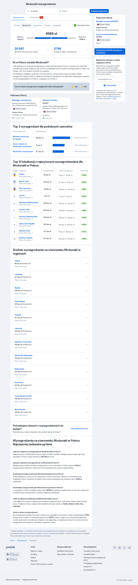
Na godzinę (57, 25)
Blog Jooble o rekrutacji (65, 554)
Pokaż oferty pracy (82, 138)
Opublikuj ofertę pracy (65, 551)
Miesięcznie (26, 25)
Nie (84, 86)
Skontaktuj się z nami (79, 429)
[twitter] (124, 548)
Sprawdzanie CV (89, 570)
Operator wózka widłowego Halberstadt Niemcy (53, 100)
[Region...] (73, 11)
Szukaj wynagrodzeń (99, 11)
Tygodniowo (37, 25)
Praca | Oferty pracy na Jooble (42, 564)
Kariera (33, 558)
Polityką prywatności (113, 96)
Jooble (129, 580)
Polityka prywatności (29, 580)
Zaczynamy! (109, 85)
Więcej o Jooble (36, 551)
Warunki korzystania (13, 580)
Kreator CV (88, 567)
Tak (75, 86)
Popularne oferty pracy (92, 551)
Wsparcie (34, 561)
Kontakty (34, 554)
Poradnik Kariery (89, 554)
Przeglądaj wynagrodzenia (93, 563)
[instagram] (120, 548)
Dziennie (47, 25)
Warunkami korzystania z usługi (106, 98)
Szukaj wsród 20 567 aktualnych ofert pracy (109, 51)
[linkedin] (129, 548)
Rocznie (17, 25)
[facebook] (115, 548)
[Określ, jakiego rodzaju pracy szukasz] (41, 11)
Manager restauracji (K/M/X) (21, 100)
